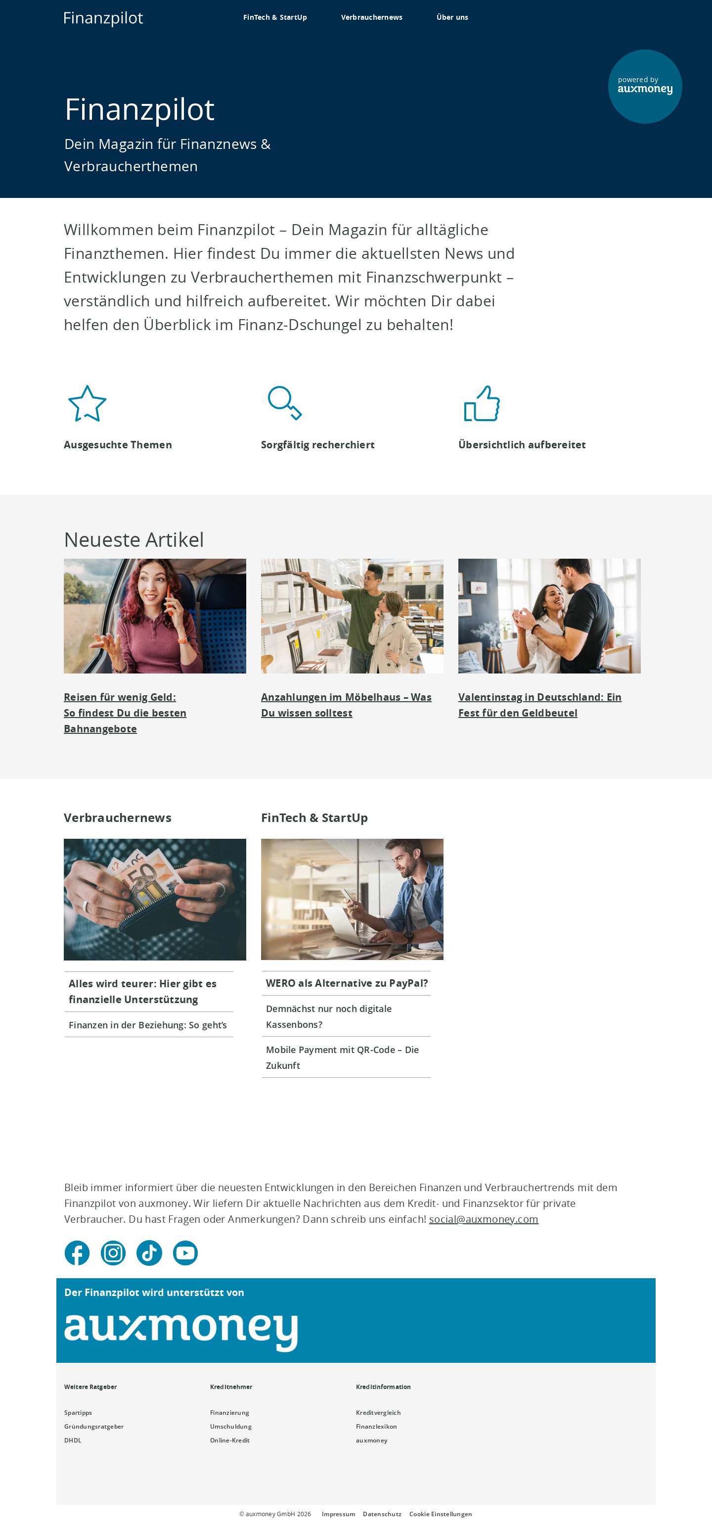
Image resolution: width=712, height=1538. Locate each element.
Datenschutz (382, 1514)
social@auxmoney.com (484, 1219)
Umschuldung (231, 1426)
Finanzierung (229, 1412)
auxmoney (371, 1440)
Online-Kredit (230, 1440)
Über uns (453, 17)
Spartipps (78, 1412)
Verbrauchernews (372, 17)
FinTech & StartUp (275, 17)
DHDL (73, 1440)
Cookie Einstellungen (440, 1514)
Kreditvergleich (378, 1412)
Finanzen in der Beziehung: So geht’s (148, 1025)
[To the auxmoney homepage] (103, 19)
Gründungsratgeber (94, 1426)
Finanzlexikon (376, 1426)
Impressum (338, 1514)
